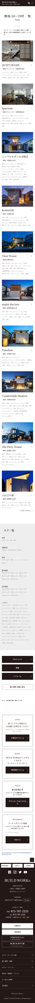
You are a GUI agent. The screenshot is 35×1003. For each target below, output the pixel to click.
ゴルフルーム (27, 633)
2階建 (12, 72)
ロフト (25, 614)
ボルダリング (5, 614)
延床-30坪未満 (14, 126)
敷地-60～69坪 (5, 462)
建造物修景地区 (13, 225)
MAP (27, 900)
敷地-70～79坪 (23, 578)
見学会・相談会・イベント (10, 973)
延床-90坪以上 (14, 598)
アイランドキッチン (7, 75)
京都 (18, 77)
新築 (3, 166)
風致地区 (14, 123)
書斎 (3, 128)
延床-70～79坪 (23, 594)
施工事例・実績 (10, 700)
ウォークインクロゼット (20, 75)
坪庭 (25, 177)
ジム (26, 174)
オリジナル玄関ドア (7, 174)
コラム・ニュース (7, 967)
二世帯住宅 (5, 629)
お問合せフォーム (17, 741)
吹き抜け (24, 228)
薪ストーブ (5, 225)
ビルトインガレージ (11, 166)
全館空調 (13, 169)
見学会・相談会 (5, 865)
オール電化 (5, 182)
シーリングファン (6, 611)
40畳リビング (22, 639)
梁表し (14, 636)
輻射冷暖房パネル (6, 121)
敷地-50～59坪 (24, 77)
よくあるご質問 (7, 979)
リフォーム (17, 679)
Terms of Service (5, 854)
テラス (22, 642)
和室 (25, 72)
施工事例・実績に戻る (17, 690)
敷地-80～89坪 (5, 582)
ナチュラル (13, 228)
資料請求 (17, 932)
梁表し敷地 (10, 645)
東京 (15, 543)
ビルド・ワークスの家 (9, 955)
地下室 (4, 565)
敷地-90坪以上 (14, 582)
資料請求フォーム (17, 773)
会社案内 (5, 985)
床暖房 (18, 620)
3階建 (11, 562)
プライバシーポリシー (17, 993)
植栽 (12, 118)
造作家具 (4, 77)
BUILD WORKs (9, 2)
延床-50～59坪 (5, 177)
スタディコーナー (15, 276)
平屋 (3, 562)
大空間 (18, 636)
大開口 (4, 645)
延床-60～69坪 (14, 594)
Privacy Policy (27, 852)
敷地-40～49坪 (23, 575)
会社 (23, 636)
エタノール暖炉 (27, 629)
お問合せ (17, 926)
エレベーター (25, 626)
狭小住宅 (20, 629)
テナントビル (25, 562)
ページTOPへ (32, 860)
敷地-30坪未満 (5, 575)
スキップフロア (28, 268)
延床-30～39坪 (11, 77)
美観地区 (25, 179)
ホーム (3, 700)
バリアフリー (17, 626)
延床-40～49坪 (22, 225)
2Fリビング (21, 123)
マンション (17, 562)
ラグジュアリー (18, 177)
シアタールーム (24, 611)
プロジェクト (5, 72)
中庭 (12, 177)
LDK (28, 75)
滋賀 (25, 317)
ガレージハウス (6, 179)
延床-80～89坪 (5, 598)
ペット (27, 642)
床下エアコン (21, 411)
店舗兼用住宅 (12, 629)
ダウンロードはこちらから (17, 805)
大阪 (7, 543)
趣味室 (27, 276)
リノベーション (15, 642)
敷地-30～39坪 (14, 575)
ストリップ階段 (18, 72)
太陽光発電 (16, 182)
